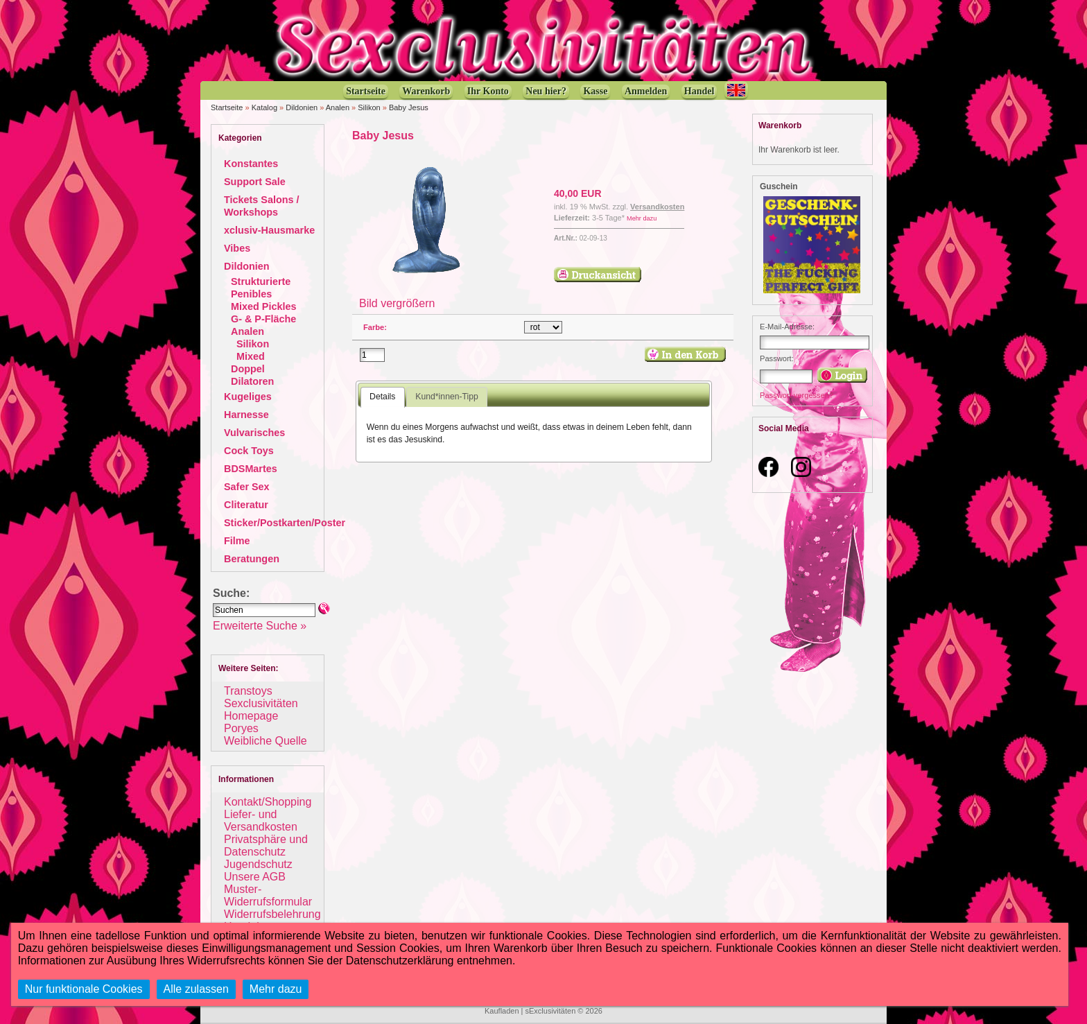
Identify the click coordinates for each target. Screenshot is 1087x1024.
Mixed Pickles (263, 306)
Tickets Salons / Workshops (261, 206)
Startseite (227, 107)
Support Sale (255, 181)
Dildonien (302, 107)
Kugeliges (248, 396)
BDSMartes (250, 468)
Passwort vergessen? (796, 395)
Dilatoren (252, 381)
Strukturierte (260, 281)
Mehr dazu (641, 218)
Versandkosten (657, 206)
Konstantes (251, 163)
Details (382, 396)
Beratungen (251, 558)
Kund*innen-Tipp (446, 396)
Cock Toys (249, 450)
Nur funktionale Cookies (84, 989)
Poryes (241, 728)
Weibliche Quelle (265, 741)
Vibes (237, 248)
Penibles (251, 294)
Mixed (250, 356)
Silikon (369, 107)
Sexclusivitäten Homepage (261, 709)
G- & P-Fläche (263, 318)
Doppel (248, 368)
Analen (337, 107)
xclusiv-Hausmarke (269, 230)
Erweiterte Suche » (259, 626)
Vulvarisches (254, 432)
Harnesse (246, 414)
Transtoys (248, 691)
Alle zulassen (196, 989)
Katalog (264, 107)
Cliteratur (246, 504)
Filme (237, 540)
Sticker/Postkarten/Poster (284, 522)
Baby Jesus (408, 107)
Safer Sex (247, 486)
